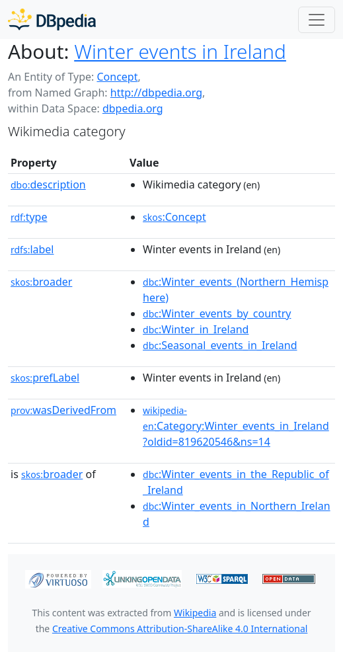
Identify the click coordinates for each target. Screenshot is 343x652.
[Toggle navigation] (316, 20)
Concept (116, 76)
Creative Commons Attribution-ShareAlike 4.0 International (179, 628)
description (48, 184)
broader (41, 281)
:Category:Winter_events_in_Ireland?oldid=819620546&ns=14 (236, 426)
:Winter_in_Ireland (195, 329)
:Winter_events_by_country (217, 313)
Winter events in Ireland (180, 51)
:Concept (174, 217)
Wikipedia (195, 612)
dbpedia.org (132, 108)
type (29, 217)
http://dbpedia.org (156, 92)
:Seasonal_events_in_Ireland (220, 345)
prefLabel (45, 377)
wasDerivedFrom (63, 410)
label (32, 249)
